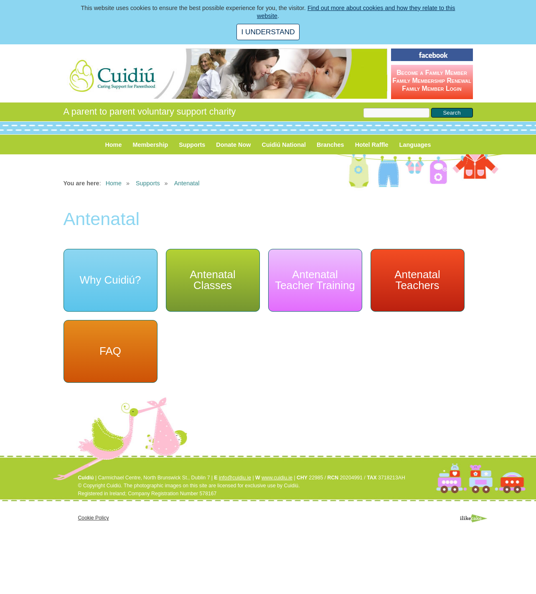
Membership (150, 144)
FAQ (110, 351)
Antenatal (187, 183)
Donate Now (233, 144)
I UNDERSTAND (268, 32)
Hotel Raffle (372, 144)
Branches (330, 144)
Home (113, 144)
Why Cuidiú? (110, 280)
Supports (192, 144)
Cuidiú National (284, 144)
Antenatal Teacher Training (315, 280)
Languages (415, 144)
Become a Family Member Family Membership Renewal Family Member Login (431, 80)
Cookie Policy (93, 518)
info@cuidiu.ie (235, 478)
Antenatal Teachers (417, 280)
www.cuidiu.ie (277, 478)
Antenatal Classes (212, 280)
